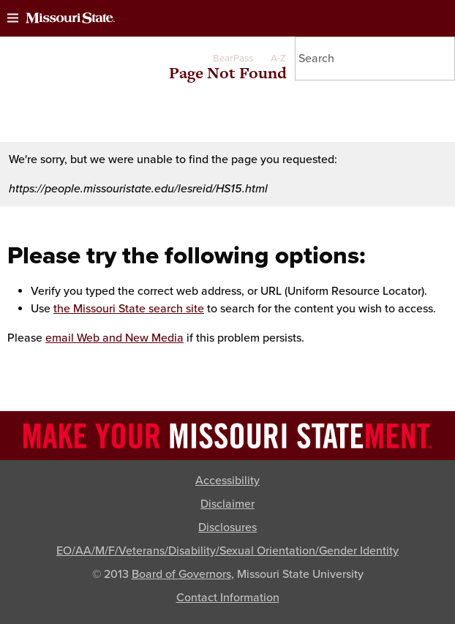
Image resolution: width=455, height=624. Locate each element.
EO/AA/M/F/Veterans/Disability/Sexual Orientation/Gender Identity (227, 551)
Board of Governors (181, 574)
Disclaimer (227, 504)
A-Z (278, 58)
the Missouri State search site (128, 308)
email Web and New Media (114, 338)
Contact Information (227, 597)
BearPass (233, 58)
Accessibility (227, 480)
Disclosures (227, 527)
